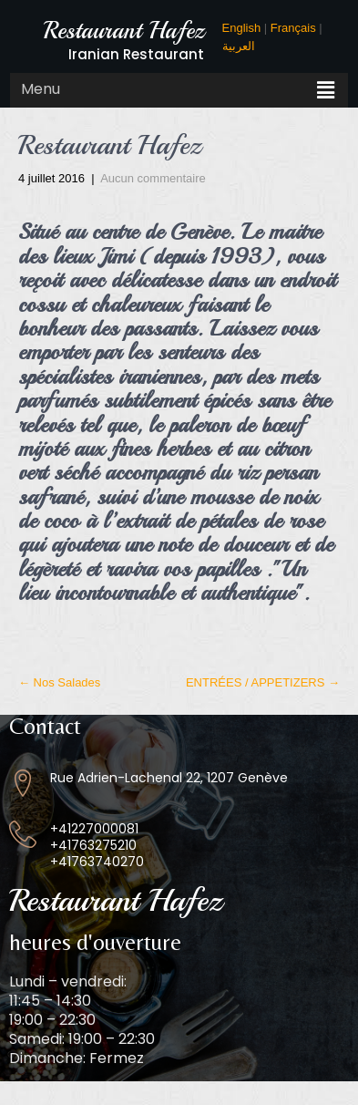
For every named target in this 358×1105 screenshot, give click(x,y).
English (241, 28)
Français (293, 28)
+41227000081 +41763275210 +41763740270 (97, 845)
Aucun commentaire (153, 178)
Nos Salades (59, 682)
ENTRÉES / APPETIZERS (263, 682)
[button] (326, 90)
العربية (238, 46)
